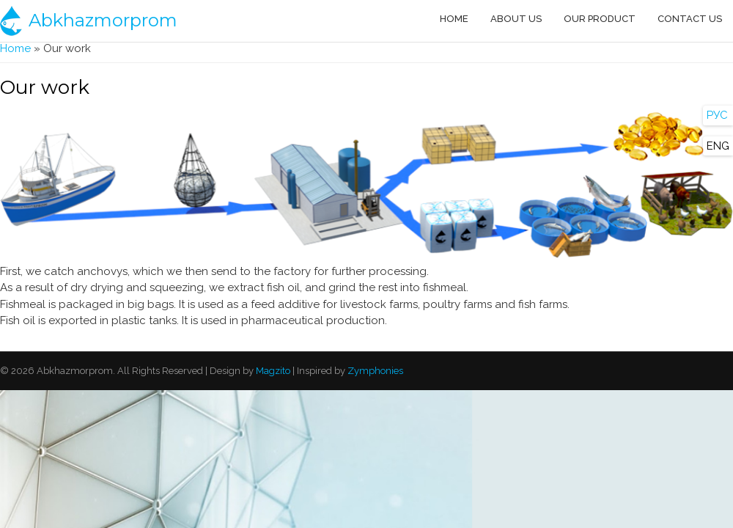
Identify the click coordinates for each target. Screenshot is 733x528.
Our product (600, 18)
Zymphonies (374, 370)
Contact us (690, 18)
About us (516, 18)
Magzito (272, 370)
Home (454, 18)
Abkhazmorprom (103, 20)
